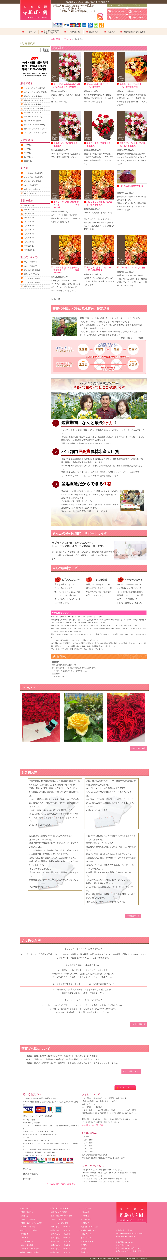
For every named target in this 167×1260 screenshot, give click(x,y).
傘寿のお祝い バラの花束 (60, 1241)
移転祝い (84, 1249)
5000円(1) (28, 161)
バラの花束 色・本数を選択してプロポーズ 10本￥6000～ (66, 270)
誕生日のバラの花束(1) (33, 121)
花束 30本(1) (29, 217)
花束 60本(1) (29, 234)
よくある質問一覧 (138, 1024)
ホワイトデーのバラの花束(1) (35, 92)
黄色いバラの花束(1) (32, 189)
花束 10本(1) (29, 205)
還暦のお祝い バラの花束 (60, 1230)
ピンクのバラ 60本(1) (32, 270)
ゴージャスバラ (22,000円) (132, 267)
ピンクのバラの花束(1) (33, 181)
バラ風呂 (24, 1238)
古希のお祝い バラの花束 (60, 1234)
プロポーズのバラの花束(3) (34, 88)
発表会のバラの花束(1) (33, 104)
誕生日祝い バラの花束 (59, 1208)
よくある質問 (86, 1219)
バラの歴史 (85, 1216)
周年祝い (84, 1252)
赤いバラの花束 (27, 1245)
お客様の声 (85, 1223)
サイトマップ (86, 1238)
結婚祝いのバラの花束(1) (33, 112)
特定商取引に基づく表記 (90, 1227)
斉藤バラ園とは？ (28, 1212)
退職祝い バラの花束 (59, 1212)
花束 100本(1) (29, 250)
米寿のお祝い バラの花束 (60, 1245)
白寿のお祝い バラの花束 (60, 1252)
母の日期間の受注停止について (64, 665)
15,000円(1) (28, 153)
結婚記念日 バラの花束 (30, 1252)
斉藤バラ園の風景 (28, 1219)
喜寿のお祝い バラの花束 (60, 1238)
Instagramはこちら (138, 748)
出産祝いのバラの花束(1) (33, 117)
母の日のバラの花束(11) (33, 96)
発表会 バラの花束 (58, 1219)
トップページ (26, 1208)
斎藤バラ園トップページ (61, 39)
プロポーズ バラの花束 (30, 1249)
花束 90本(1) (29, 246)
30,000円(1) (28, 145)
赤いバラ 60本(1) (30, 262)
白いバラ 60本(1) (30, 266)
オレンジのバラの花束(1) (33, 177)
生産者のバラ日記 (28, 1227)
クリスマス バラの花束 (59, 1223)
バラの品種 (85, 1212)
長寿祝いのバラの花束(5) (33, 100)
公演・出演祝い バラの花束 (61, 1216)
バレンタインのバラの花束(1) (35, 133)
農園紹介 (24, 1216)
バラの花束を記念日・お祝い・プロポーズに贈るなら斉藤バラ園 (122, 1258)
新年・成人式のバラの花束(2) (35, 129)
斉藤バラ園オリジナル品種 (31, 1223)
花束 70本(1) (29, 238)
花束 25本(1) (29, 214)
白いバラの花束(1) (31, 185)
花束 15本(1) (29, 209)
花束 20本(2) (29, 230)
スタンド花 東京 (87, 1241)
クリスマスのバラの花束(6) (34, 125)
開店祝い (84, 1245)
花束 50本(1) (29, 226)
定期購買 (24, 1234)
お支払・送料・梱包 (88, 1230)
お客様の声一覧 (133, 916)
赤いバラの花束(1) (31, 193)
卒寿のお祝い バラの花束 (60, 1249)
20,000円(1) (28, 149)
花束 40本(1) (29, 222)
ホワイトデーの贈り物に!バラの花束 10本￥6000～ (66, 204)
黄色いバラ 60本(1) (31, 274)
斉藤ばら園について (131, 1071)
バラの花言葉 (86, 1208)
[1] (52, 299)
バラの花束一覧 (27, 1241)
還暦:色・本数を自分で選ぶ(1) (35, 286)
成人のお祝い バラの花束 (60, 1227)
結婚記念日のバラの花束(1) (34, 108)
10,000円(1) (28, 157)
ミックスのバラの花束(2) (33, 173)
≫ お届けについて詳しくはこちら (95, 1125)
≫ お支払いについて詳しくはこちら (61, 1184)
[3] (59, 299)
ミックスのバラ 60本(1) (33, 282)
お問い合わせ (86, 1234)
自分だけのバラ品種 (29, 1230)
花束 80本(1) (29, 242)
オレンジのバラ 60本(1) (33, 278)
